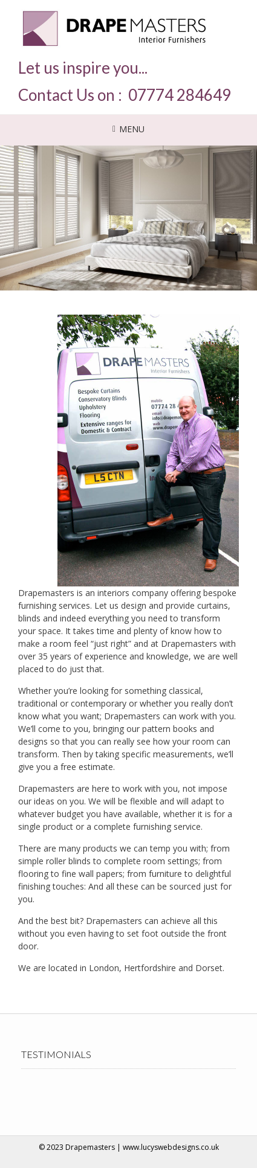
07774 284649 (179, 95)
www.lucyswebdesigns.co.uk (171, 1147)
